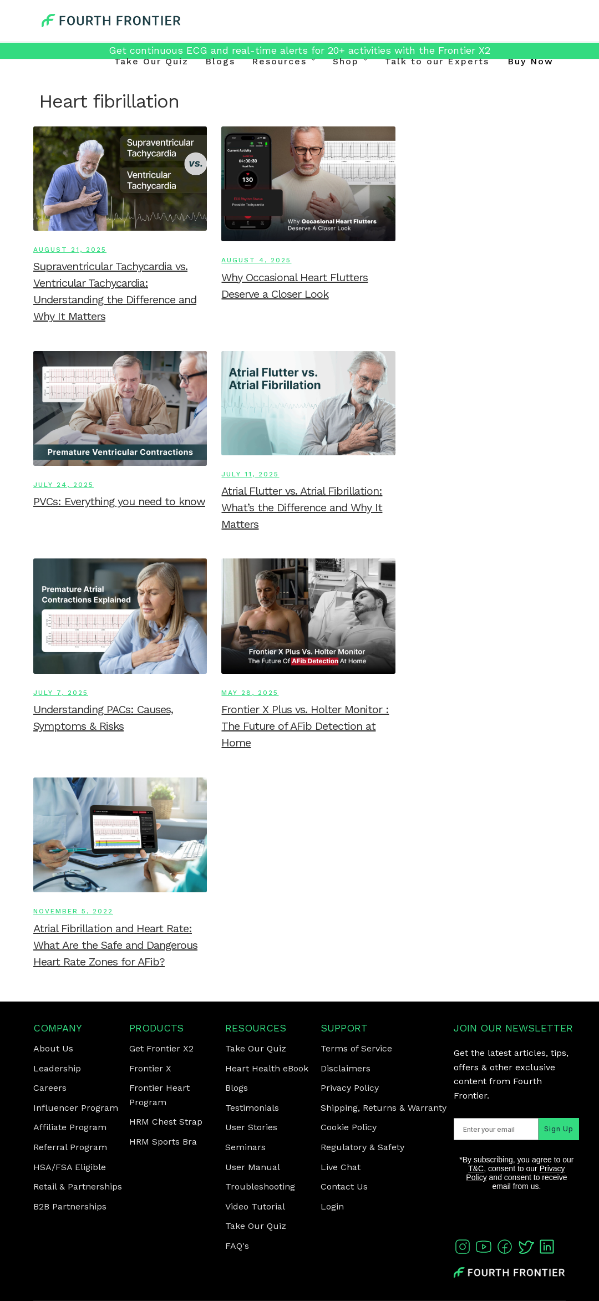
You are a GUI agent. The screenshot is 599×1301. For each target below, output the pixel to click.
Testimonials (252, 1107)
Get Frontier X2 (161, 1048)
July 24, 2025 (63, 485)
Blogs (220, 61)
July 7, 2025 (60, 693)
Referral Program (70, 1147)
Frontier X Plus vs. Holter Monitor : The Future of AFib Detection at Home (305, 726)
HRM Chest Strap (165, 1121)
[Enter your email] (490, 1145)
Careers (50, 1088)
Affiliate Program (69, 1127)
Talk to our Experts (437, 61)
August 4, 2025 (256, 260)
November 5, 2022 (73, 911)
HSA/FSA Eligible (69, 1167)
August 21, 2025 (69, 249)
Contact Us (344, 1186)
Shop (346, 61)
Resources (279, 61)
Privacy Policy (350, 1088)
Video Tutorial (255, 1206)
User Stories (251, 1127)
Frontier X (150, 1068)
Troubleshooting (260, 1186)
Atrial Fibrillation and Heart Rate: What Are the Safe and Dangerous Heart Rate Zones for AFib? (115, 945)
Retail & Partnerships (77, 1186)
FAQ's (237, 1246)
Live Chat (341, 1167)
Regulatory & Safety (362, 1147)
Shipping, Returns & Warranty (383, 1107)
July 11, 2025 (250, 474)
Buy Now (530, 61)
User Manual (252, 1167)
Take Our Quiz (151, 61)
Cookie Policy (349, 1127)
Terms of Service (356, 1048)
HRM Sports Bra (163, 1141)
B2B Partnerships (69, 1206)
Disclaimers (345, 1068)
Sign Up (546, 1145)
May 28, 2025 (249, 693)
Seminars (245, 1147)
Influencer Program (75, 1107)
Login (332, 1206)
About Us (53, 1048)
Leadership (57, 1068)
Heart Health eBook (266, 1068)
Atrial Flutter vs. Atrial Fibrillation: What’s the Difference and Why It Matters (301, 507)
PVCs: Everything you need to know (119, 501)
